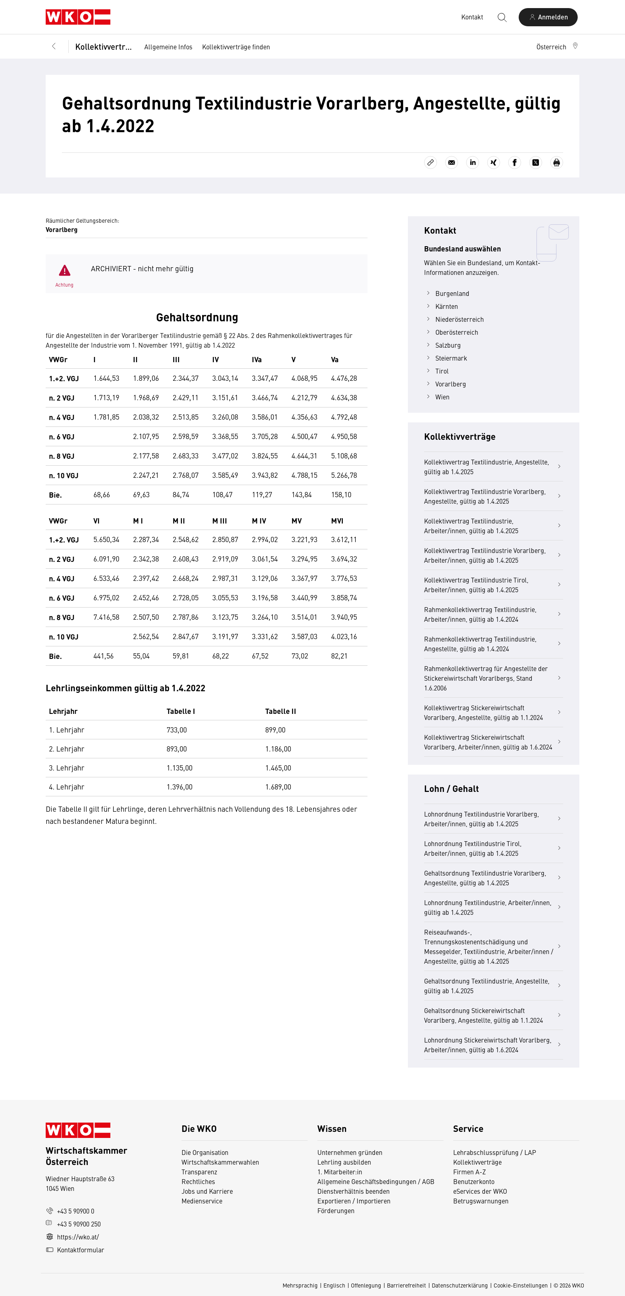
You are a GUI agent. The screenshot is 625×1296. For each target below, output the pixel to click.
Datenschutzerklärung (460, 1285)
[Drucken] (556, 162)
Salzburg (442, 344)
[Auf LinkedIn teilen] (472, 162)
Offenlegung (366, 1285)
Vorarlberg (445, 383)
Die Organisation (205, 1152)
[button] (557, 46)
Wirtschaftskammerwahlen (220, 1161)
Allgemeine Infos (168, 46)
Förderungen (336, 1210)
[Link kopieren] (430, 162)
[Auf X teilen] (535, 162)
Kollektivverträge (104, 46)
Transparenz (199, 1171)
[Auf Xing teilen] (493, 162)
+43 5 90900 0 (70, 1210)
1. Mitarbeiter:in (339, 1171)
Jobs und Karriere (207, 1190)
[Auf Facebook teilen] (514, 162)
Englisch (334, 1285)
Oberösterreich (451, 331)
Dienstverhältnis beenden (353, 1190)
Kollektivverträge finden (236, 46)
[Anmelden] (548, 17)
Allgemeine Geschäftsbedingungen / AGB (376, 1181)
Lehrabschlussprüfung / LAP (494, 1152)
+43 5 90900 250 (73, 1223)
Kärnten (441, 306)
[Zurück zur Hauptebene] (53, 46)
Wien (437, 396)
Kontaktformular (75, 1249)
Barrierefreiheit (406, 1285)
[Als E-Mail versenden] (451, 162)
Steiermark (445, 357)
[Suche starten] (502, 17)
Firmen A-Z (469, 1171)
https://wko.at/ (72, 1236)
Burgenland (446, 293)
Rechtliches (198, 1181)
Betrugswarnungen (481, 1200)
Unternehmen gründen (349, 1152)
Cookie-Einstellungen (521, 1285)
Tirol (436, 370)
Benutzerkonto (473, 1181)
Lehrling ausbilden (344, 1161)
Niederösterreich (454, 319)
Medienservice (202, 1200)
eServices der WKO (480, 1190)
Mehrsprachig (300, 1285)
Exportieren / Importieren (354, 1200)
